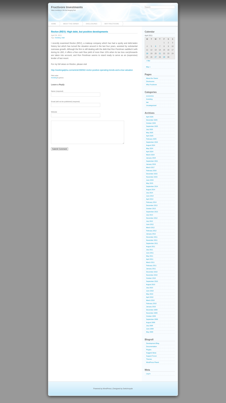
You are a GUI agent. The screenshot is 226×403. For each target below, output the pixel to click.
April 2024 (149, 151)
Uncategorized (151, 105)
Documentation (151, 346)
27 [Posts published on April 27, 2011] (156, 57)
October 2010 (151, 278)
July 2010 (149, 288)
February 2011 (151, 265)
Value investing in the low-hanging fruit (63, 10)
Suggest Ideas (151, 353)
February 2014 (151, 202)
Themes (149, 359)
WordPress (107, 389)
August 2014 (150, 189)
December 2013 (151, 205)
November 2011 (151, 240)
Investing (58, 38)
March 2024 (150, 155)
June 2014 (150, 196)
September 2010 (152, 281)
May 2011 (149, 256)
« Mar (148, 61)
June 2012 (150, 224)
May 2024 (149, 148)
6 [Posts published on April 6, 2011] (155, 46)
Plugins (148, 350)
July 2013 (149, 215)
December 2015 (151, 174)
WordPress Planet (152, 362)
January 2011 (151, 269)
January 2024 (151, 158)
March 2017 (150, 167)
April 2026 (149, 117)
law (147, 102)
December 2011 (151, 237)
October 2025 (151, 123)
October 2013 (151, 208)
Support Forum (151, 356)
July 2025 (149, 129)
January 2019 (151, 164)
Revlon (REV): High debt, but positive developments (79, 31)
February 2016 (151, 170)
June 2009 (150, 329)
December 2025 (151, 120)
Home (53, 24)
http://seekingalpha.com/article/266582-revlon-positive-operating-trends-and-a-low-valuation (92, 70)
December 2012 (151, 218)
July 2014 (149, 193)
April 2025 (149, 136)
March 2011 (150, 262)
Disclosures (91, 24)
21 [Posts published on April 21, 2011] (160, 53)
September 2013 (152, 212)
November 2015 (151, 177)
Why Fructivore (111, 24)
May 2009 (149, 332)
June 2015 (150, 180)
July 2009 (149, 325)
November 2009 (151, 313)
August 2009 (150, 322)
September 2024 (152, 142)
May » (148, 67)
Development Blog (152, 343)
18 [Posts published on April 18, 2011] (147, 53)
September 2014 (152, 186)
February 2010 (151, 303)
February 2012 (151, 231)
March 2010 (150, 300)
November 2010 (151, 275)
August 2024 (150, 145)
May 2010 (149, 294)
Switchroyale (128, 389)
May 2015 (149, 183)
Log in (148, 374)
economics (150, 96)
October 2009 (151, 316)
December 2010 (151, 272)
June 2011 (150, 253)
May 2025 (149, 132)
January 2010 (151, 306)
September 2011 (152, 243)
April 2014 (149, 199)
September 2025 (152, 126)
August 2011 (150, 246)
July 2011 (149, 250)
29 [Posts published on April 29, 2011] (164, 57)
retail (63, 38)
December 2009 (151, 310)
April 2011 (149, 259)
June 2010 (150, 291)
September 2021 (152, 161)
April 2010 (149, 297)
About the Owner (71, 24)
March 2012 (150, 227)
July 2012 (149, 221)
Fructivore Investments (67, 7)
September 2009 (152, 319)
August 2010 (150, 284)
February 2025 (151, 139)
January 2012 (151, 234)
